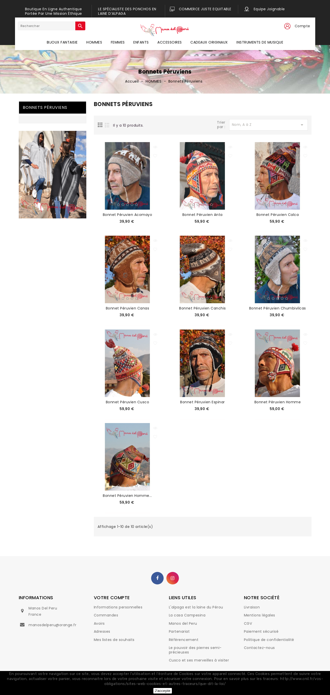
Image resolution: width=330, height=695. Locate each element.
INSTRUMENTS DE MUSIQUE (259, 42)
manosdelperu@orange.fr (52, 624)
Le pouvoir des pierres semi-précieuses (195, 650)
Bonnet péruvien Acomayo (127, 214)
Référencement (184, 639)
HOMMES (94, 42)
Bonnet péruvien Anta (202, 214)
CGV (248, 623)
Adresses (102, 631)
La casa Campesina (187, 615)
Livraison (252, 607)
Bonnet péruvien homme (277, 402)
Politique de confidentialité (269, 639)
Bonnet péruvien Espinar (202, 402)
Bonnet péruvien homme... (127, 495)
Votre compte (112, 597)
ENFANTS (141, 42)
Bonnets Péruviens (45, 107)
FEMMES (118, 42)
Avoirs (99, 623)
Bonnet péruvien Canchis (202, 308)
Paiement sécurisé (261, 631)
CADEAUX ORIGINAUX (209, 42)
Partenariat (179, 631)
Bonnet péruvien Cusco (127, 402)
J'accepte (162, 691)
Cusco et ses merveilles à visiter (199, 660)
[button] (287, 26)
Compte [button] (302, 26)
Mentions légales (259, 615)
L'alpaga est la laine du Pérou (196, 607)
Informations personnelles (118, 607)
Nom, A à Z (268, 125)
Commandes (106, 615)
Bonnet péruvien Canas (127, 308)
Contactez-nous (259, 647)
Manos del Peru (183, 623)
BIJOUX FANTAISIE (62, 42)
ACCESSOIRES (169, 42)
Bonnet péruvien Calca (277, 214)
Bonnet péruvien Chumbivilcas (277, 308)
